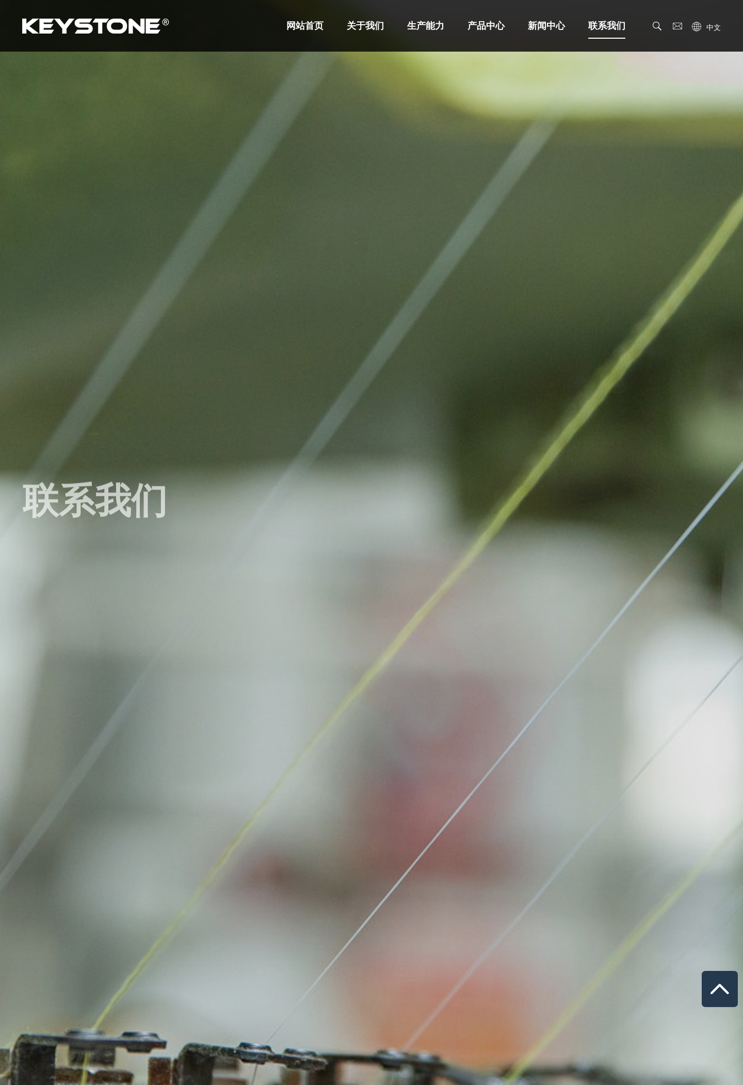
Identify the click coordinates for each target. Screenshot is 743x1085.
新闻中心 (546, 26)
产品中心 (486, 26)
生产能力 (425, 26)
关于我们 (365, 26)
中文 (713, 27)
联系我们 (606, 30)
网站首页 (305, 26)
